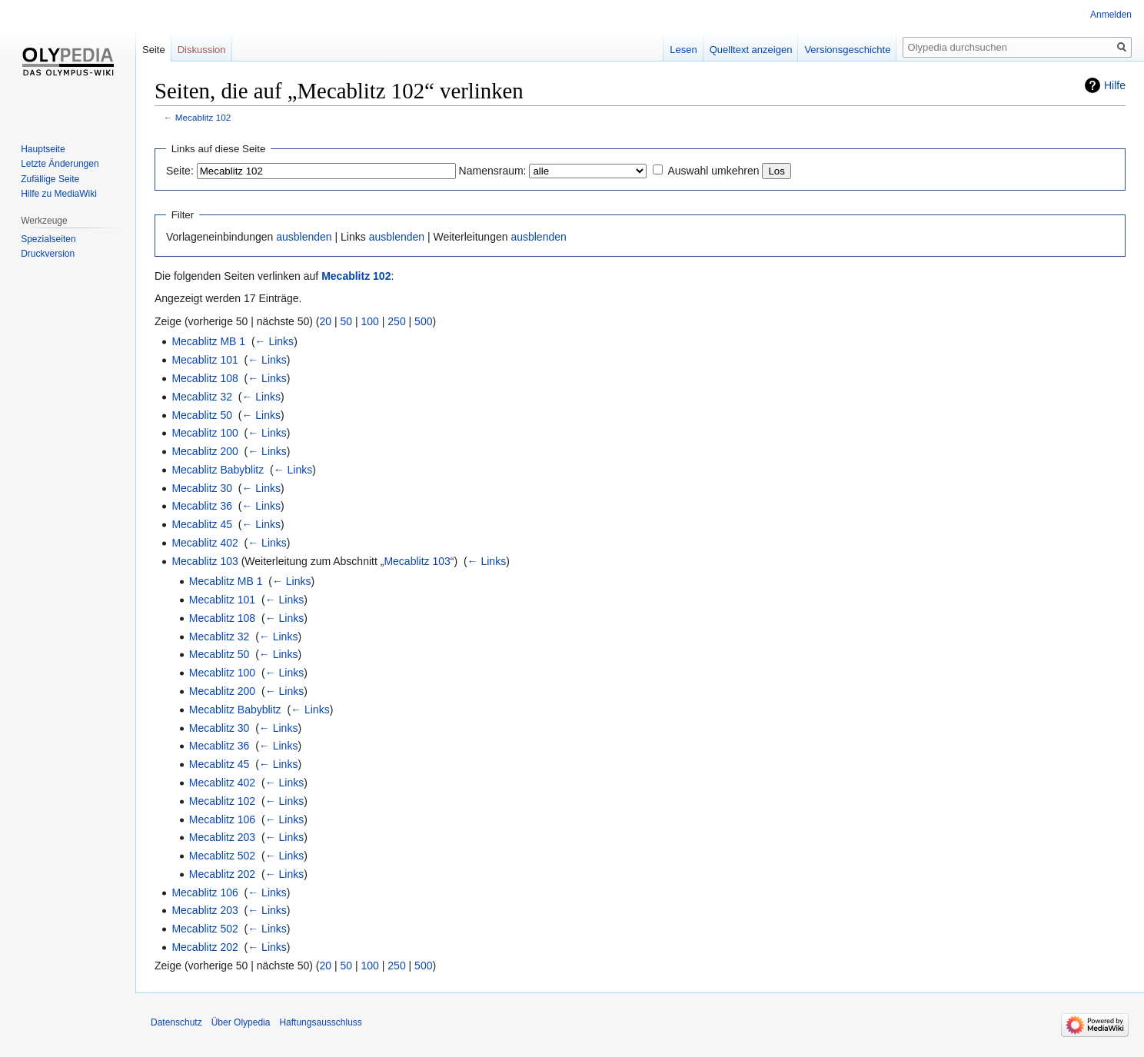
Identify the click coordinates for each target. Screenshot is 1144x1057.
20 (326, 321)
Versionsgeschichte (847, 49)
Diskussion (202, 49)
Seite (153, 49)
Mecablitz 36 (201, 506)
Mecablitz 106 (222, 819)
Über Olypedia (241, 1022)
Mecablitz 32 (201, 397)
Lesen (683, 49)
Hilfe (1115, 85)
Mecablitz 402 (204, 543)
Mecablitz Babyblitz (217, 470)
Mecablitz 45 (201, 524)
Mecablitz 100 (204, 433)
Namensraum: (493, 171)
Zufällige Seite (50, 179)
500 (423, 321)
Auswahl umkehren (713, 171)
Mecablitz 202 (222, 874)
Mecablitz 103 (204, 561)
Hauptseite (43, 149)
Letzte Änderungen (59, 163)
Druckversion (48, 253)
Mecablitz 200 (204, 451)
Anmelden (1111, 14)
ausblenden (303, 237)
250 (396, 321)
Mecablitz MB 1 (208, 341)
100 (370, 321)
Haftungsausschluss (320, 1022)
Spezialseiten (48, 239)
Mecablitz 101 (204, 360)
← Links (274, 341)
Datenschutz (176, 1022)
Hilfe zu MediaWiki (59, 193)
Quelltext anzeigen (751, 49)
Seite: (180, 171)
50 (347, 321)
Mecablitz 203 (222, 837)
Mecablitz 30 (201, 488)
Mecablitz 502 (222, 855)
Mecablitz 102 (203, 117)
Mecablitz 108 (204, 378)
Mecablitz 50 (201, 415)
